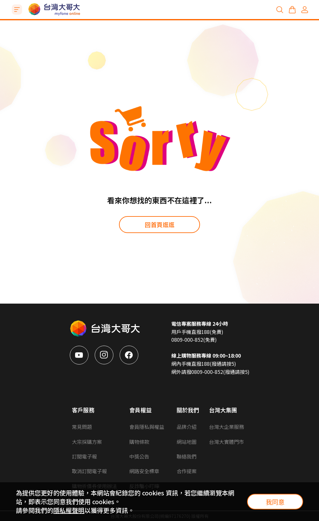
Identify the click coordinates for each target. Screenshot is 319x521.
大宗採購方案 (87, 441)
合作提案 (187, 471)
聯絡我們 (187, 456)
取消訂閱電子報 (89, 471)
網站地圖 (187, 441)
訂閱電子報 (84, 456)
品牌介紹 (187, 426)
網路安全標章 (144, 471)
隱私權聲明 (68, 510)
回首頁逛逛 (159, 224)
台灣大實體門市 (226, 441)
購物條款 (139, 441)
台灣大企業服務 (226, 426)
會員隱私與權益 (146, 426)
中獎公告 (139, 456)
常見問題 (82, 426)
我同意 (275, 501)
